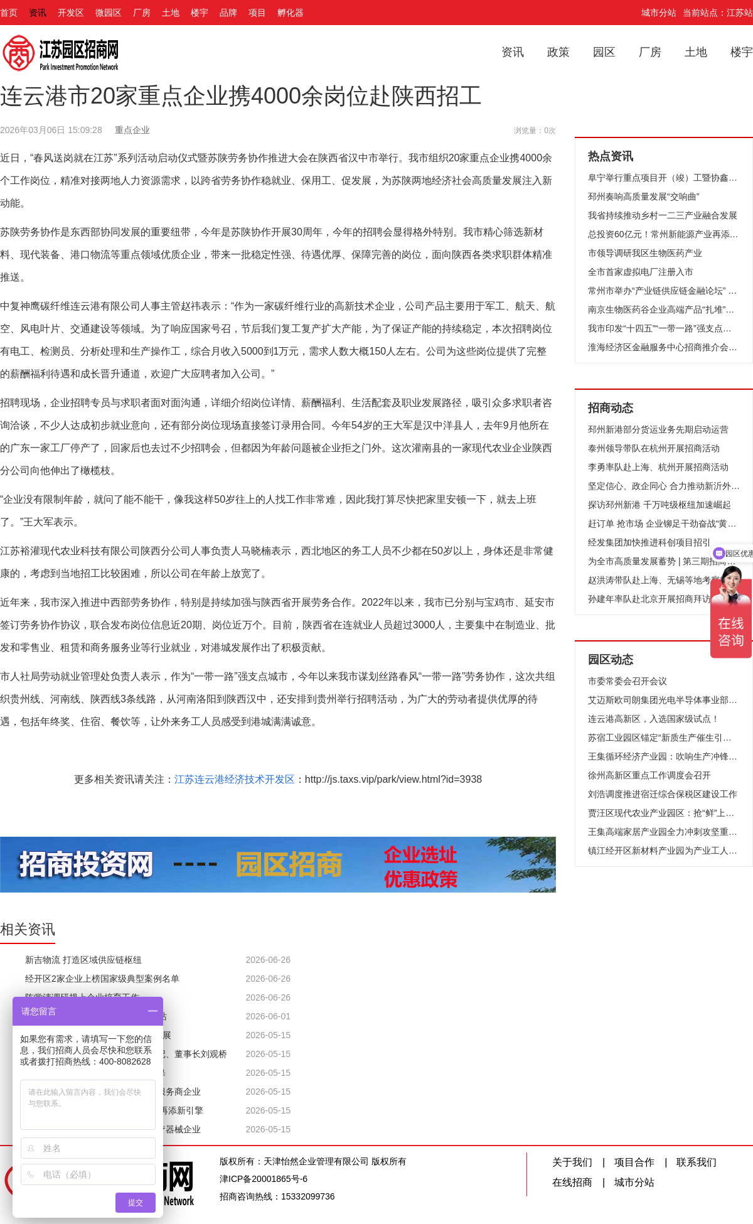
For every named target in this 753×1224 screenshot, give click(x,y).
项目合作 (634, 1162)
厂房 (142, 13)
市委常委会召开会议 (627, 681)
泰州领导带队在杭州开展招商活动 (654, 448)
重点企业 (132, 130)
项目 (257, 13)
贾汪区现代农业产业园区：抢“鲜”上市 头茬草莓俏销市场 (664, 813)
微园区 (108, 13)
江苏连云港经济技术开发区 (234, 779)
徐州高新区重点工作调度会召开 (649, 775)
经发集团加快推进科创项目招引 (649, 542)
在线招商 (572, 1182)
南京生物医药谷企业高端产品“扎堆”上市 (664, 309)
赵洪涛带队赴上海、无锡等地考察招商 (662, 580)
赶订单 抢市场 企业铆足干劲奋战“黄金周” (664, 523)
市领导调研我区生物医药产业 (645, 253)
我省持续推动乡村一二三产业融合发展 (662, 215)
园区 (604, 52)
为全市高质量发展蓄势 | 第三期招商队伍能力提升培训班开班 (664, 561)
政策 (558, 52)
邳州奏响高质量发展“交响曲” (643, 196)
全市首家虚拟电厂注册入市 (640, 272)
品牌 (228, 13)
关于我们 (572, 1162)
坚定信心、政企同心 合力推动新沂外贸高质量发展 (664, 486)
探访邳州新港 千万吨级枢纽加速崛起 (659, 505)
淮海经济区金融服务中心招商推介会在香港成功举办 (664, 347)
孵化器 (290, 13)
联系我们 (696, 1162)
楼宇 (199, 13)
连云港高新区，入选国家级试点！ (654, 719)
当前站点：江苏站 (718, 13)
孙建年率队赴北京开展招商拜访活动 (658, 599)
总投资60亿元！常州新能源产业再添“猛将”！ (664, 234)
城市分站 (658, 13)
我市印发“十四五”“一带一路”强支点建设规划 (664, 328)
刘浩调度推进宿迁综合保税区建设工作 (662, 794)
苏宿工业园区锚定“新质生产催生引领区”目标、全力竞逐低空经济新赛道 (664, 738)
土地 (170, 13)
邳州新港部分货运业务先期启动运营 (658, 429)
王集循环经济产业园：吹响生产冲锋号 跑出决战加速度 (664, 756)
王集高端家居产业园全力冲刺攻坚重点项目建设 (664, 832)
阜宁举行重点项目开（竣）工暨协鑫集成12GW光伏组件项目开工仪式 (664, 178)
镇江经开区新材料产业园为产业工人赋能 (664, 851)
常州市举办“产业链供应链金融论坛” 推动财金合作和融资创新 (664, 291)
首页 (9, 13)
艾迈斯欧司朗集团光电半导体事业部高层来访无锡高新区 (664, 700)
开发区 (71, 13)
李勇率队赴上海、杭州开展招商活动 (658, 467)
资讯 (37, 13)
